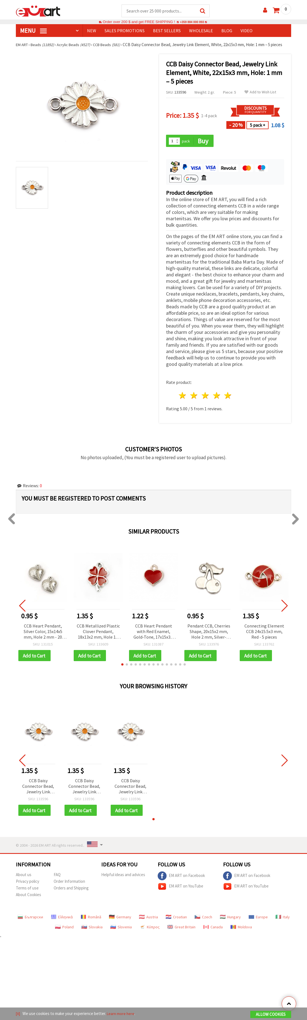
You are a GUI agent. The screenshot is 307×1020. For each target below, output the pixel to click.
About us (23, 876)
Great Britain (181, 928)
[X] (18, 1014)
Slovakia (92, 928)
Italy (283, 918)
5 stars (228, 396)
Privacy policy (27, 883)
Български (30, 918)
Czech (203, 918)
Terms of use (27, 889)
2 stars (194, 396)
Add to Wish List (260, 92)
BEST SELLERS (167, 31)
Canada (213, 928)
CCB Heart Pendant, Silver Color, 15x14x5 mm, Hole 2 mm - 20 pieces (43, 632)
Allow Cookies (271, 1015)
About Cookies (28, 896)
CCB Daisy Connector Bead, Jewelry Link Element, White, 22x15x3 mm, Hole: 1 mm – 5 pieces (38, 787)
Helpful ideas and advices (123, 876)
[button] (122, 665)
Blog (226, 31)
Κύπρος (150, 928)
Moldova (241, 928)
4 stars (216, 396)
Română (91, 918)
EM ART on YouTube (180, 888)
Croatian (176, 918)
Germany (120, 918)
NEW (91, 31)
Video (246, 31)
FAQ (57, 876)
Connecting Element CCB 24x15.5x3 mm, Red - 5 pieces (264, 632)
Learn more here (121, 1014)
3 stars (205, 396)
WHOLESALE (201, 31)
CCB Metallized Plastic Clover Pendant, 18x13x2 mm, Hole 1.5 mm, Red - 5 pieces (98, 632)
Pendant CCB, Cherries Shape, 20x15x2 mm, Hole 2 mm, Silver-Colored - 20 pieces (208, 632)
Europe (258, 918)
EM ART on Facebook (181, 877)
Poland (64, 928)
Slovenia (121, 928)
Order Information (69, 883)
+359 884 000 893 (192, 22)
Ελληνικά (62, 918)
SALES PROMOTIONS (125, 31)
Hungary (230, 918)
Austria (148, 918)
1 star (183, 396)
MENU (33, 31)
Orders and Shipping (71, 889)
